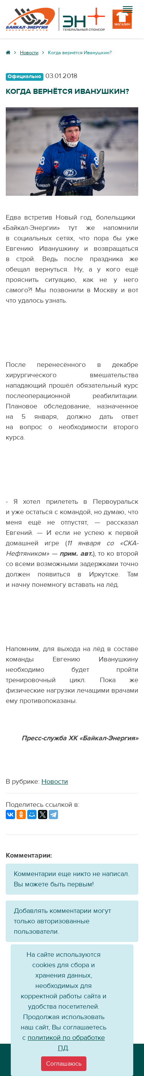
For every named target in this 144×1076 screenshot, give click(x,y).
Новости (54, 781)
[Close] (63, 1063)
